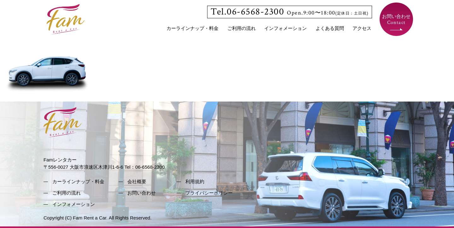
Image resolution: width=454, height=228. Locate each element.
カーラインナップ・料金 (192, 28)
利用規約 (194, 181)
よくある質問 (330, 28)
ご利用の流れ (241, 28)
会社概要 (136, 181)
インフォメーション (285, 28)
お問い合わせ (396, 20)
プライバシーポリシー (209, 193)
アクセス (361, 28)
